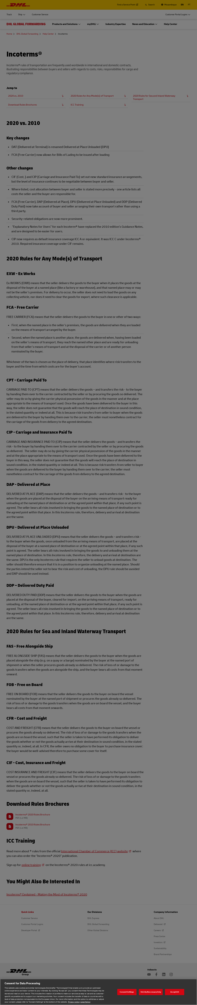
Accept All (174, 992)
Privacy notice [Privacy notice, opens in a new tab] (74, 1002)
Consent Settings (127, 992)
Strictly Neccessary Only (151, 992)
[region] (98, 992)
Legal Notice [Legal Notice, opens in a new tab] (85, 1002)
